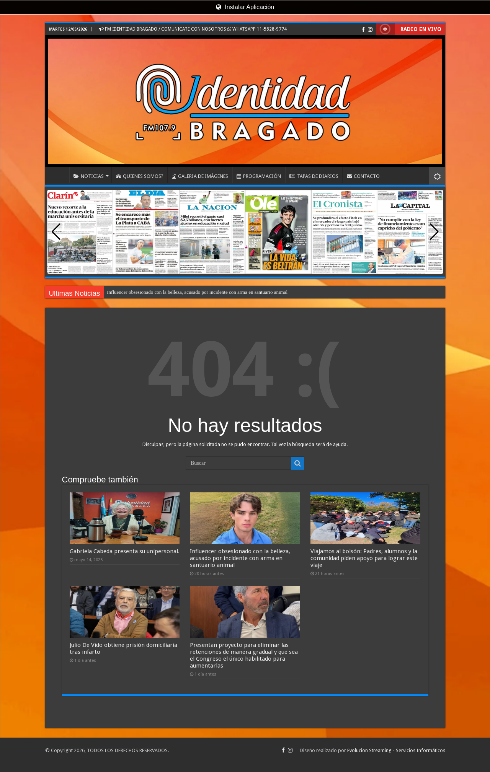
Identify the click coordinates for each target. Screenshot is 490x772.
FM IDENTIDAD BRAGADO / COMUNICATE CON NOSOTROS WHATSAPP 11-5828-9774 (193, 29)
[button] (434, 231)
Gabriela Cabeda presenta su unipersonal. (125, 551)
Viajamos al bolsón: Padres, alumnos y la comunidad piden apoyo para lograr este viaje (364, 558)
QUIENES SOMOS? (139, 176)
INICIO (59, 175)
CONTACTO (363, 176)
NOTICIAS (89, 176)
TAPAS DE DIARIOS (313, 176)
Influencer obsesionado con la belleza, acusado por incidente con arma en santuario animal (197, 292)
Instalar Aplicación (245, 7)
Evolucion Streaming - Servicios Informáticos (396, 750)
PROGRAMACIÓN (259, 176)
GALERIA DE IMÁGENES (200, 176)
